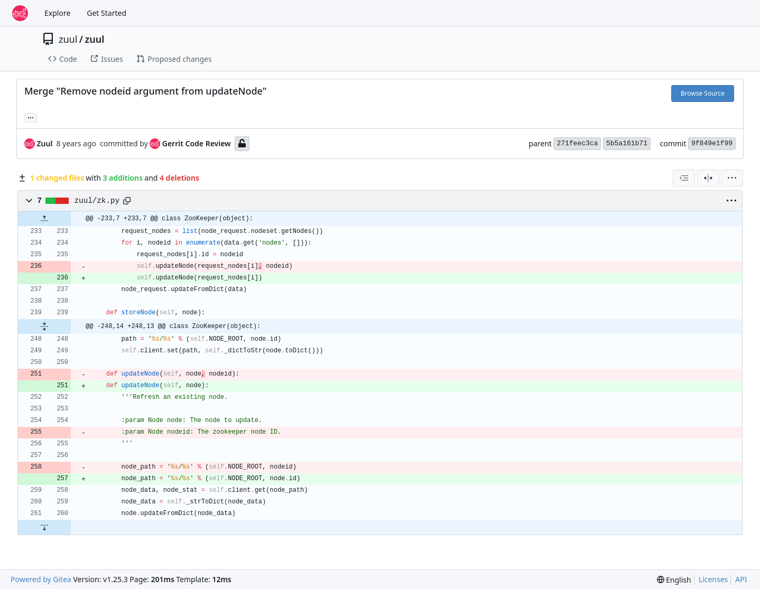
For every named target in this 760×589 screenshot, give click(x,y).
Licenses (713, 579)
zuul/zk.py (97, 201)
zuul (68, 39)
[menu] (732, 178)
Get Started (106, 13)
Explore (57, 13)
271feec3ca (577, 143)
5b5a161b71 (626, 143)
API (741, 579)
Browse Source (703, 93)
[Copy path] (126, 200)
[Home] (20, 13)
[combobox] (684, 178)
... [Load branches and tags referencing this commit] (30, 116)
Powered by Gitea (41, 579)
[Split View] (708, 178)
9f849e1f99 (712, 143)
